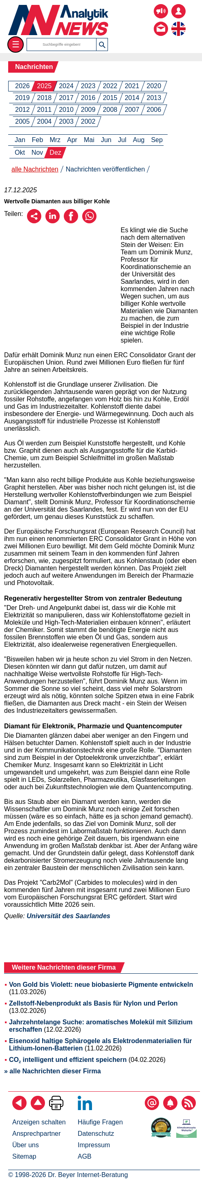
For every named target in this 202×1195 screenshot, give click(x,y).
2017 (66, 97)
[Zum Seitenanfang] (38, 1107)
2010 (66, 109)
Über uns (25, 1145)
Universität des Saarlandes (68, 915)
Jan (20, 139)
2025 (44, 85)
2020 (154, 85)
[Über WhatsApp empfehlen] (89, 221)
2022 (110, 85)
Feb (37, 139)
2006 (154, 109)
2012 (22, 109)
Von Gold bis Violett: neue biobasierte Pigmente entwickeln (101, 984)
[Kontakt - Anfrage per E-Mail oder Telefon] (161, 23)
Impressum (94, 1145)
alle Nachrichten (34, 169)
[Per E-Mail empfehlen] (34, 221)
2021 (132, 85)
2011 (44, 109)
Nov (37, 152)
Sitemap (24, 1156)
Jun (106, 139)
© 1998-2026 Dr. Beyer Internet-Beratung (68, 1174)
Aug (138, 139)
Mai (89, 139)
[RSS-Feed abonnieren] (189, 1107)
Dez (55, 152)
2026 (22, 85)
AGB (85, 1156)
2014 (132, 97)
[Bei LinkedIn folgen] (85, 1107)
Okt (20, 152)
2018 (44, 97)
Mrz (55, 139)
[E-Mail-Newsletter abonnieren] (152, 1107)
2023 (88, 85)
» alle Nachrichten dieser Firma (52, 1071)
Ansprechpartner (36, 1133)
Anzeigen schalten (39, 1122)
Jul (122, 139)
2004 (44, 121)
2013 (154, 97)
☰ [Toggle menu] (16, 44)
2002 (88, 121)
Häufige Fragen (100, 1122)
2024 (66, 85)
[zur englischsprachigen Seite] (178, 23)
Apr (72, 139)
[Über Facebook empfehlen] (71, 221)
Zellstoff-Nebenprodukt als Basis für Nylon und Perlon (93, 1003)
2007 (132, 109)
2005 (22, 121)
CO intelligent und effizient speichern (68, 1059)
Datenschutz (96, 1133)
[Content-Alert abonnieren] (170, 1107)
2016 (88, 97)
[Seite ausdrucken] (56, 1107)
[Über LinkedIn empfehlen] (52, 221)
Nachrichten (34, 66)
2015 (110, 97)
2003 (66, 121)
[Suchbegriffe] (62, 44)
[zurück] (19, 1107)
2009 (88, 109)
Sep (156, 139)
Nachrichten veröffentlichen (105, 169)
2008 (110, 109)
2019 (22, 97)
